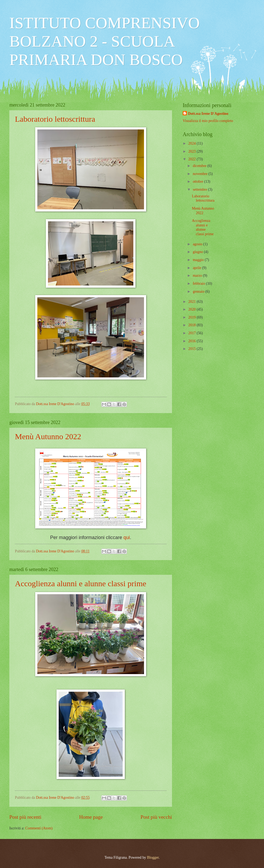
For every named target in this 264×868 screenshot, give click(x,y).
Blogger (153, 857)
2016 (192, 341)
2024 (192, 143)
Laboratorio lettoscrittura (55, 119)
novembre (201, 174)
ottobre (198, 182)
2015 (192, 349)
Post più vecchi (156, 817)
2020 (192, 309)
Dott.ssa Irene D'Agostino (208, 114)
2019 (192, 317)
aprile (197, 268)
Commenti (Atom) (39, 828)
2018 (192, 325)
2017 (192, 333)
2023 (192, 151)
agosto (198, 244)
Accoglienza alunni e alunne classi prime (80, 583)
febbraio (199, 284)
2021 (192, 302)
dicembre (200, 166)
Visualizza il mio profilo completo (208, 121)
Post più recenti (25, 817)
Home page (91, 817)
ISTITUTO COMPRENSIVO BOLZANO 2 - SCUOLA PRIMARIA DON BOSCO (104, 41)
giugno (198, 252)
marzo (198, 276)
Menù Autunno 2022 (48, 436)
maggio (199, 260)
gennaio (199, 292)
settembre (200, 189)
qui (126, 537)
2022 (192, 159)
